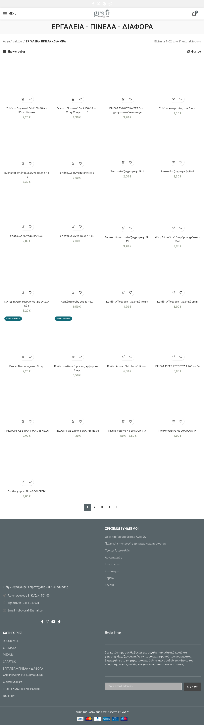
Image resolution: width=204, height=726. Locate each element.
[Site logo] (102, 13)
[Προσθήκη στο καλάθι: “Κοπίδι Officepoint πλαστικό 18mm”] (123, 292)
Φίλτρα (196, 51)
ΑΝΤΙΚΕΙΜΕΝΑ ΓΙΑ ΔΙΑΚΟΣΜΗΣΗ (23, 676)
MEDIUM (8, 655)
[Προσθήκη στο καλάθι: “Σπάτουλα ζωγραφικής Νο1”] (123, 161)
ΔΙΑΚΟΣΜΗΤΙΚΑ (13, 683)
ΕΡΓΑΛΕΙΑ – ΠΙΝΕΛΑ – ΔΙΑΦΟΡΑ (23, 669)
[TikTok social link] (59, 622)
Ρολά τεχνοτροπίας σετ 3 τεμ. (178, 107)
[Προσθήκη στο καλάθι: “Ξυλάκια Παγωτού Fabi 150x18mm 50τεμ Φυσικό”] (22, 98)
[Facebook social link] (93, 4)
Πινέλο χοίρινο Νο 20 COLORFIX (127, 431)
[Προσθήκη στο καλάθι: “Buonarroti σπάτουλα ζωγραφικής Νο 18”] (22, 163)
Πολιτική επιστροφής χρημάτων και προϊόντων (135, 544)
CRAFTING (9, 662)
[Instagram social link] (47, 622)
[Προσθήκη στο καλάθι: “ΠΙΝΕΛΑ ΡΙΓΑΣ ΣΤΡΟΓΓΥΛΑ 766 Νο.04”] (174, 357)
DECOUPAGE (11, 642)
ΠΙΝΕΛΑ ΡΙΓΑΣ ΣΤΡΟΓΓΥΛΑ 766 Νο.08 (77, 431)
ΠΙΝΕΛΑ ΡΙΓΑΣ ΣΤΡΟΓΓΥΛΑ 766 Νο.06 (26, 431)
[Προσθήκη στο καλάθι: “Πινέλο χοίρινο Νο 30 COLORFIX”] (174, 421)
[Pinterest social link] (104, 4)
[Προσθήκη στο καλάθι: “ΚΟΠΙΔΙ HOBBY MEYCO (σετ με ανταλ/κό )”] (22, 292)
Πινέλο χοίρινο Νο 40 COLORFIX (26, 492)
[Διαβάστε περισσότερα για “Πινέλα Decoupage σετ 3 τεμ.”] (22, 357)
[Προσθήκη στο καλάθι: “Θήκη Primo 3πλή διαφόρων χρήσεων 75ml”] (174, 227)
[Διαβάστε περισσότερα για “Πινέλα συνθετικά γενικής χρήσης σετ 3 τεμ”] (73, 357)
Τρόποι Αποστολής (117, 551)
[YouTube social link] (53, 622)
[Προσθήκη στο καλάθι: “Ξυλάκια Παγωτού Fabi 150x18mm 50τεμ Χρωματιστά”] (73, 98)
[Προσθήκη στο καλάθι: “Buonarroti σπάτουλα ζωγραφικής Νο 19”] (123, 227)
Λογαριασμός (113, 558)
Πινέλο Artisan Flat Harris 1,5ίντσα (127, 366)
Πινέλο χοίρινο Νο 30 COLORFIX (178, 431)
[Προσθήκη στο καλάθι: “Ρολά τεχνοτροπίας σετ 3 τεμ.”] (174, 98)
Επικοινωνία (113, 565)
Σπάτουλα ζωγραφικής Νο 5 (77, 172)
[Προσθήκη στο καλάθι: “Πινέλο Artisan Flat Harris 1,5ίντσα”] (123, 357)
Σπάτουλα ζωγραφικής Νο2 (177, 170)
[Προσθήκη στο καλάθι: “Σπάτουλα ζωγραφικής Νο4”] (73, 226)
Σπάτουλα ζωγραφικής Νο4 (76, 235)
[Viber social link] (110, 4)
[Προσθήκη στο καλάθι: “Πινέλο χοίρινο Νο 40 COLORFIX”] (22, 482)
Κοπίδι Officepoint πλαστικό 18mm (127, 301)
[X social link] (98, 4)
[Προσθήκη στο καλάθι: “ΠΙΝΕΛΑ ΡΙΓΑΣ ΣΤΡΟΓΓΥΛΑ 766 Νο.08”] (73, 421)
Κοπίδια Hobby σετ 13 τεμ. (76, 301)
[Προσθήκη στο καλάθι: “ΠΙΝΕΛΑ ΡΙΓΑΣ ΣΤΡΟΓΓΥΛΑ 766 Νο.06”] (22, 421)
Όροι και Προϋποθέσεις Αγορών (125, 537)
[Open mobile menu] (9, 14)
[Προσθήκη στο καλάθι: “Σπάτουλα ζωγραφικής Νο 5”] (73, 163)
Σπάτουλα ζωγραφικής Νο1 (127, 170)
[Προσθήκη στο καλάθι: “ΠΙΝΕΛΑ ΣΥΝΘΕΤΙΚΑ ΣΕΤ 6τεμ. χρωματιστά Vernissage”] (123, 98)
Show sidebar (16, 51)
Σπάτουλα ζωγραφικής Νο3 (26, 235)
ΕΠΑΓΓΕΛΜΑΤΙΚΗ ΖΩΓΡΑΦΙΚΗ (21, 690)
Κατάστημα (112, 572)
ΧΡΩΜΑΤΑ (9, 648)
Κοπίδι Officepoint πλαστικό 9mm (177, 301)
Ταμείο (109, 579)
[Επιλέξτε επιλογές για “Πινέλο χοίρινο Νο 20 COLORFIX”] (123, 421)
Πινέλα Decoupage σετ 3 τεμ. (26, 366)
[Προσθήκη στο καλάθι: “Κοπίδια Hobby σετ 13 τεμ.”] (73, 292)
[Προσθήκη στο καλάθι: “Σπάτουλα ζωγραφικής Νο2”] (174, 161)
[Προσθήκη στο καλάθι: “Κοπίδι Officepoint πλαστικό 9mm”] (174, 292)
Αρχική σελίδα (13, 41)
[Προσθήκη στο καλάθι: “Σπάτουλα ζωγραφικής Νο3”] (22, 226)
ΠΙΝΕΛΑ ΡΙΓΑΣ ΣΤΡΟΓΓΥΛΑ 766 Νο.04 (178, 366)
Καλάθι (109, 585)
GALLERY (9, 697)
